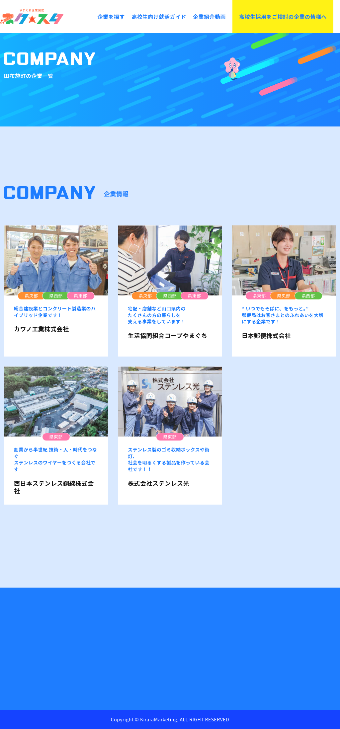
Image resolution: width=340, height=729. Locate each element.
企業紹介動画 (209, 17)
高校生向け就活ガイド (158, 17)
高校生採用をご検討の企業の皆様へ (283, 17)
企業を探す (111, 17)
